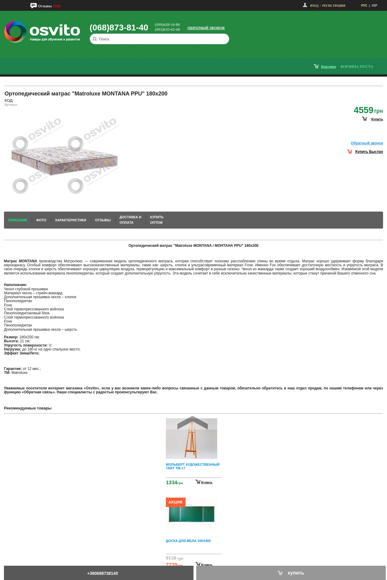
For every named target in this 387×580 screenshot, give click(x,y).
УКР (374, 5)
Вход (314, 5)
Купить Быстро (369, 152)
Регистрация (333, 5)
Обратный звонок (206, 28)
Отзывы (45, 6)
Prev (192, 423)
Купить (206, 482)
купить (377, 119)
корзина (328, 66)
